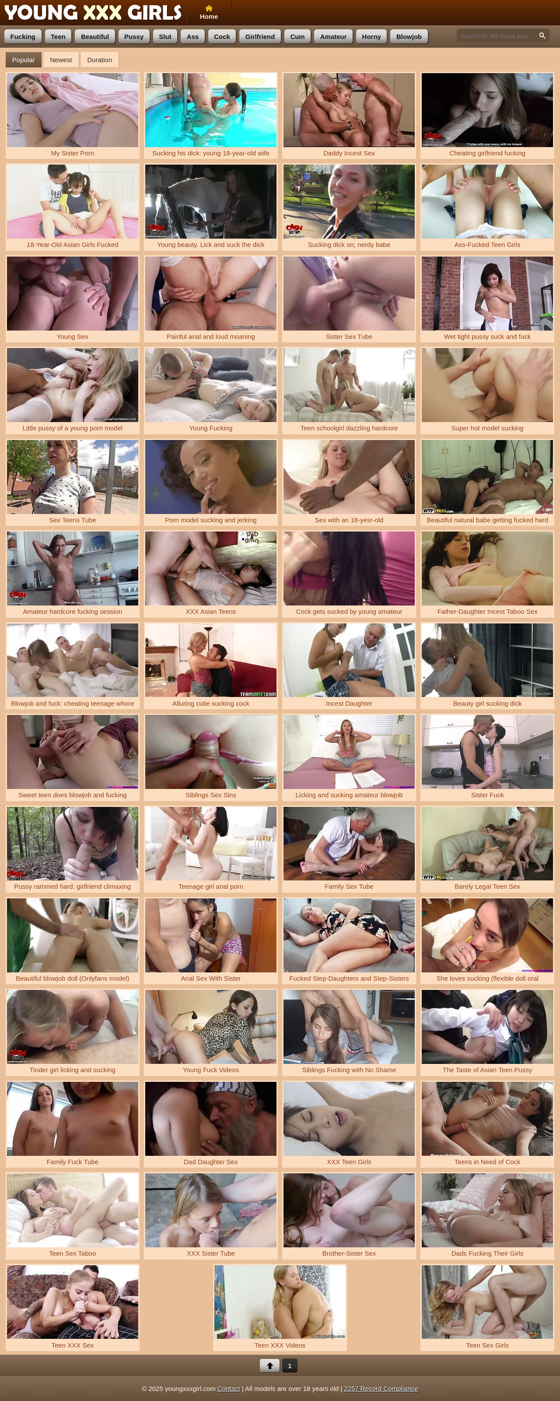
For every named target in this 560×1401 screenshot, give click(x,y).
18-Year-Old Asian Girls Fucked (72, 206)
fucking (23, 36)
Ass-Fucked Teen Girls (487, 206)
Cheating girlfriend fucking (487, 115)
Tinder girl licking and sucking (72, 1032)
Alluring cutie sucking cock (210, 665)
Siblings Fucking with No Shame (349, 1032)
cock (222, 36)
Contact (228, 1388)
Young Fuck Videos (210, 1032)
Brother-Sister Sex (349, 1215)
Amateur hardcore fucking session (72, 573)
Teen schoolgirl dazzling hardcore (349, 390)
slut (165, 36)
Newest (61, 59)
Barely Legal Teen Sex (487, 849)
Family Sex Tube (349, 849)
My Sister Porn (72, 115)
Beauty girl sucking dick (487, 665)
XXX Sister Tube (210, 1215)
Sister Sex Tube (349, 298)
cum (297, 36)
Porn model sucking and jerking (210, 482)
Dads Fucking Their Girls (487, 1215)
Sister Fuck (487, 757)
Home (209, 12)
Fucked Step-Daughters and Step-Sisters (349, 940)
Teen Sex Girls (487, 1307)
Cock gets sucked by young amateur (349, 573)
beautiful (95, 36)
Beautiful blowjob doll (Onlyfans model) (72, 940)
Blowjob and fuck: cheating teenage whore (72, 665)
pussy (134, 36)
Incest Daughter (349, 665)
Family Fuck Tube (72, 1123)
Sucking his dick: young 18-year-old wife (210, 115)
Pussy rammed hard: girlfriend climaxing (72, 849)
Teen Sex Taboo (72, 1215)
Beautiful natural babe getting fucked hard (487, 482)
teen (58, 36)
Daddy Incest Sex (349, 115)
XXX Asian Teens (210, 573)
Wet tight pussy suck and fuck (487, 298)
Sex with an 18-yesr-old (349, 482)
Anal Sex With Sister (210, 940)
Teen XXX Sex (72, 1307)
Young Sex (72, 298)
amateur (333, 36)
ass (193, 36)
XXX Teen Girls (349, 1123)
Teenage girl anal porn (210, 849)
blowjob (409, 36)
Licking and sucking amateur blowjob (349, 757)
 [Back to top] (269, 1365)
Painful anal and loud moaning (210, 298)
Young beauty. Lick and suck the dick (210, 206)
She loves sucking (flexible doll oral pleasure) (487, 941)
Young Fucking (210, 390)
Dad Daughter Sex (210, 1123)
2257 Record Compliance (381, 1388)
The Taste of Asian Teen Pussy (487, 1032)
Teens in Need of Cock (487, 1123)
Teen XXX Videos (280, 1307)
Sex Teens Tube (72, 482)
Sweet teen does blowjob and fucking (72, 757)
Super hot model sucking (487, 390)
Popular (23, 59)
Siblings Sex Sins (210, 757)
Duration (100, 59)
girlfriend (260, 36)
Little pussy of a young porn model (72, 390)
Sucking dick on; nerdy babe (349, 206)
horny (371, 36)
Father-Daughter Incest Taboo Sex (487, 573)
